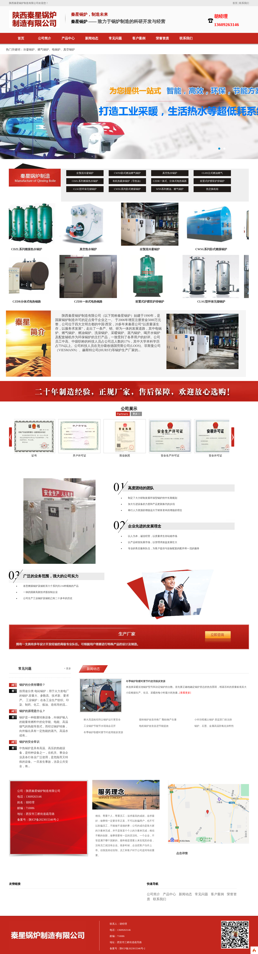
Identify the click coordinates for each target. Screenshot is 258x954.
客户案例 (138, 38)
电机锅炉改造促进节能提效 (154, 726)
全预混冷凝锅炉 (85, 173)
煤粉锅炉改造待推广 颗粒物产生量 (158, 719)
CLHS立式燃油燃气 (212, 173)
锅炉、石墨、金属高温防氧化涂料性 (214, 726)
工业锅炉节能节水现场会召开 (100, 726)
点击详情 (182, 853)
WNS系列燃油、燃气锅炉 (170, 189)
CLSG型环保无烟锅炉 (85, 189)
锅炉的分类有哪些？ (32, 684)
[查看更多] (185, 692)
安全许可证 (215, 438)
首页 (235, 3)
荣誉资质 (162, 38)
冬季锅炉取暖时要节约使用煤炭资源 (103, 732)
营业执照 (125, 438)
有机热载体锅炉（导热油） (127, 181)
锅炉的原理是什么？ (32, 711)
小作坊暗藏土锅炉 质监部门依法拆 (213, 719)
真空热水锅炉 (169, 173)
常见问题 (115, 38)
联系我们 (244, 3)
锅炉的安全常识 (29, 741)
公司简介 (44, 38)
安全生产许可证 (170, 438)
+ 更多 (67, 668)
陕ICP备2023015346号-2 (43, 819)
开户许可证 (79, 438)
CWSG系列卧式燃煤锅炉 (127, 189)
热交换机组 (212, 189)
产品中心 (68, 38)
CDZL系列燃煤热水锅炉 (85, 181)
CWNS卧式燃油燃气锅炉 (127, 173)
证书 (34, 438)
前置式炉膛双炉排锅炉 (212, 181)
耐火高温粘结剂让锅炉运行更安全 (102, 719)
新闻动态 (91, 38)
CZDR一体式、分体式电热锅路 (170, 181)
